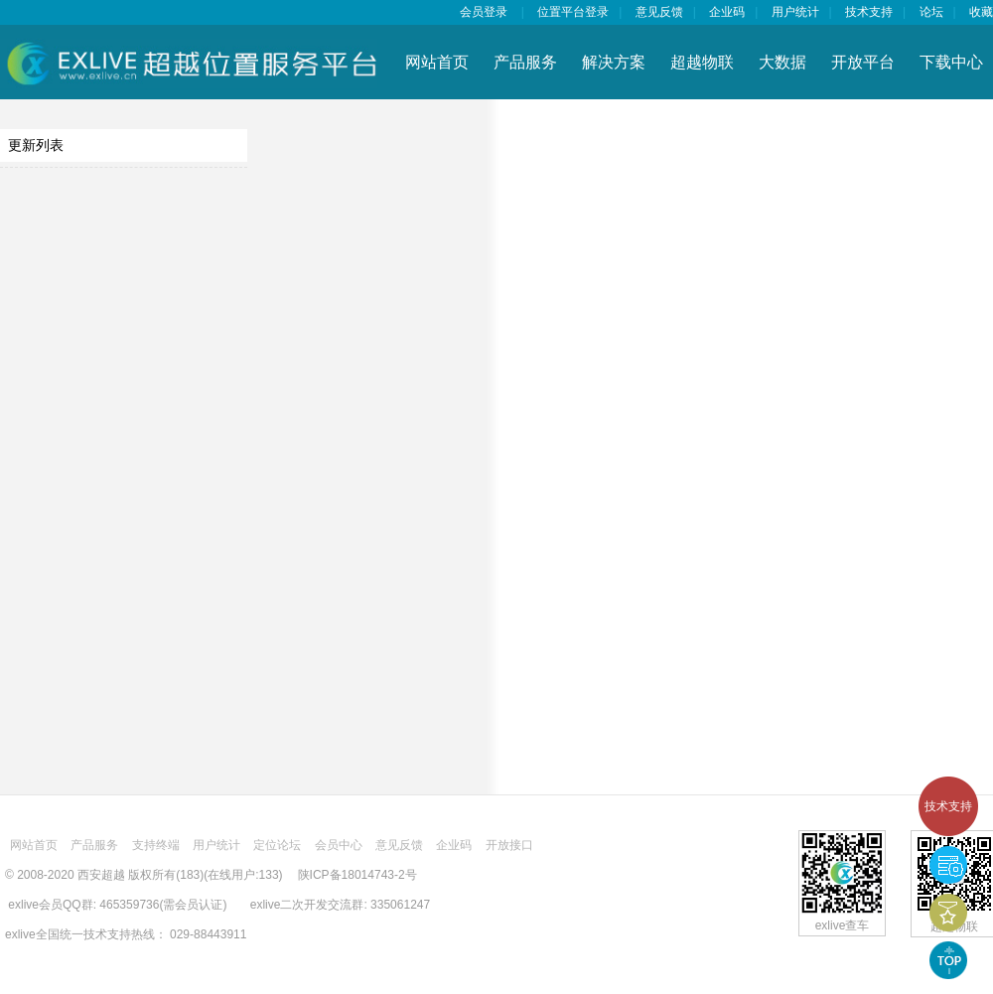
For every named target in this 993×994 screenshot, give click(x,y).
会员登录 (483, 12)
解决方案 (613, 62)
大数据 (782, 62)
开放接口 (509, 845)
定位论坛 (277, 845)
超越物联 (702, 62)
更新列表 (36, 145)
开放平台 (863, 62)
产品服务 (525, 62)
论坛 (931, 12)
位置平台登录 (573, 12)
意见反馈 (659, 12)
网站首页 (437, 62)
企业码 (727, 12)
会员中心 (338, 845)
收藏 (981, 12)
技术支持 (948, 806)
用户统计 (795, 12)
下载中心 (951, 62)
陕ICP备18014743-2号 (357, 875)
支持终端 (156, 845)
